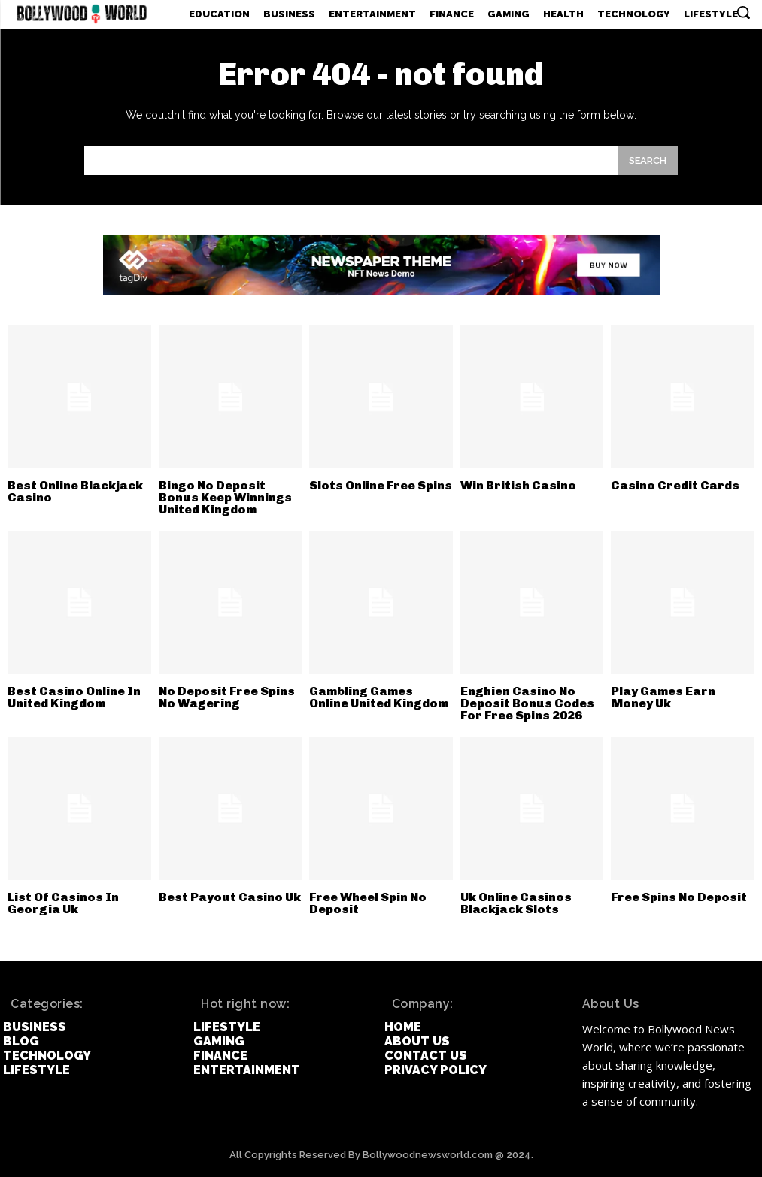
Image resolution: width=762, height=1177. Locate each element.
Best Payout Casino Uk (230, 897)
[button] (743, 12)
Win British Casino (518, 485)
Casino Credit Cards (675, 485)
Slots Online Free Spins (380, 485)
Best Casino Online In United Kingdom (74, 697)
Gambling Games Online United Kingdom (378, 697)
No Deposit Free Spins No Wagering (227, 697)
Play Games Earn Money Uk (663, 697)
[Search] (648, 160)
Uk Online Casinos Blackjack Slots (516, 903)
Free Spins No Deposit (679, 897)
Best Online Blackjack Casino (75, 491)
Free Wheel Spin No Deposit (368, 903)
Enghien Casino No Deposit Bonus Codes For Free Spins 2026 (527, 703)
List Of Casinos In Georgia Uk (63, 903)
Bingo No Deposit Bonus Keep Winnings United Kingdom (225, 497)
